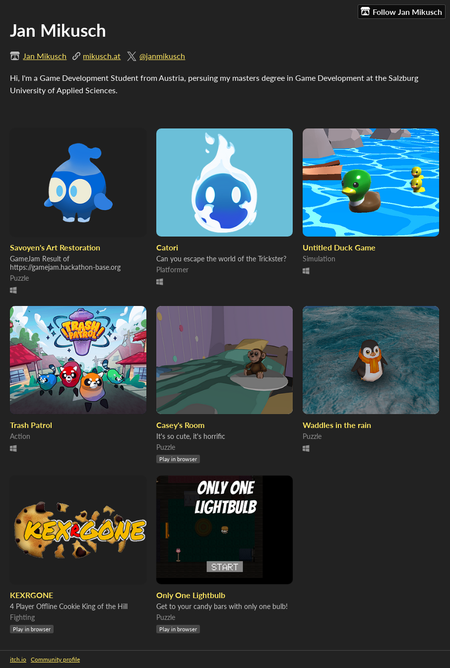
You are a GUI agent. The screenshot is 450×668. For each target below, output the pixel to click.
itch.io (18, 659)
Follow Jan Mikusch (401, 11)
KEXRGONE (31, 595)
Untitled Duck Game (339, 247)
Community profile (55, 659)
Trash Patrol (31, 424)
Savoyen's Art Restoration (55, 247)
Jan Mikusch (44, 56)
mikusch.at (102, 56)
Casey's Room (180, 424)
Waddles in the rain (337, 424)
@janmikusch (162, 56)
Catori (167, 247)
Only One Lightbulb (190, 595)
